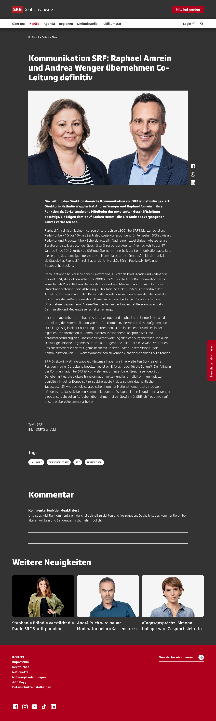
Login (189, 24)
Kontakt (18, 657)
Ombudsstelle (87, 24)
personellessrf (59, 462)
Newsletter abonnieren (181, 657)
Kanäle (34, 24)
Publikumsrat (111, 24)
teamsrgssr (94, 462)
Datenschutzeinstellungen (31, 687)
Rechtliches (20, 667)
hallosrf (36, 462)
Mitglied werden (188, 9)
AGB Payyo (20, 682)
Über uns (18, 24)
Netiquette (20, 672)
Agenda (49, 24)
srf (78, 462)
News (55, 37)
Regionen (66, 24)
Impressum (20, 662)
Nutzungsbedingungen (29, 677)
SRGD (45, 37)
